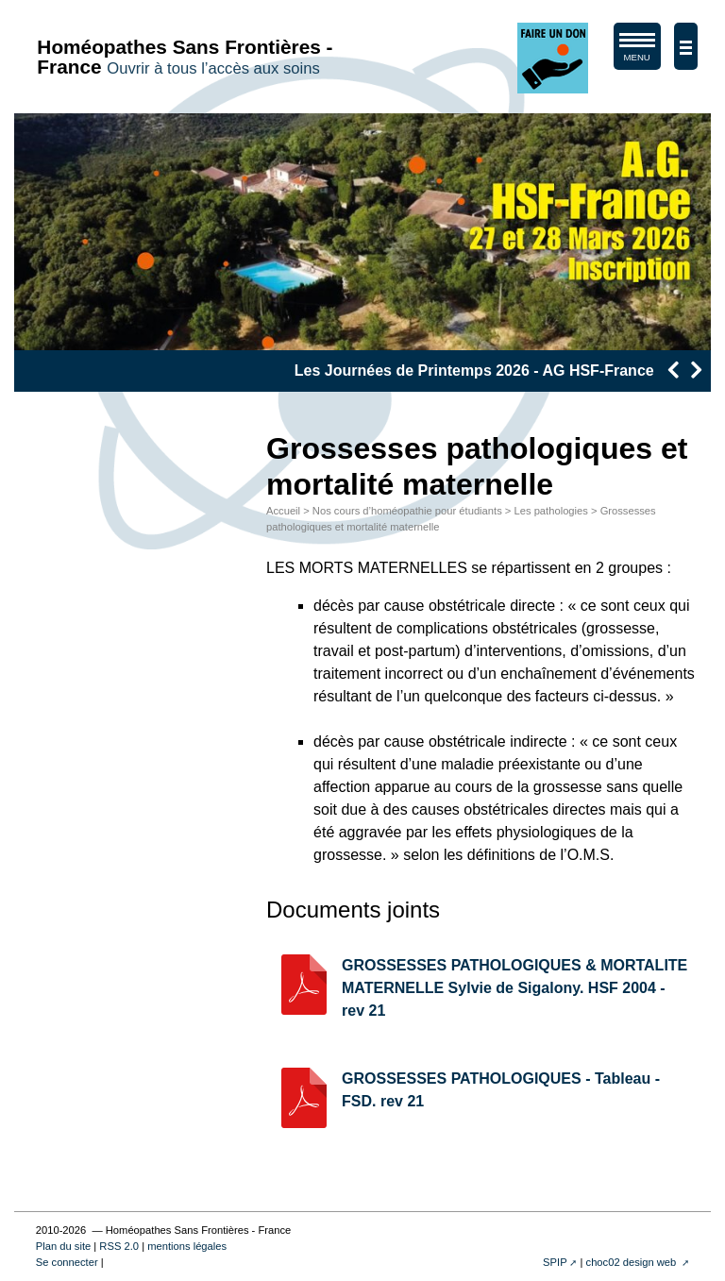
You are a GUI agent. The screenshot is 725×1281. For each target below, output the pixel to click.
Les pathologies (551, 510)
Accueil (283, 510)
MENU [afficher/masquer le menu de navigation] (637, 50)
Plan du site (63, 1246)
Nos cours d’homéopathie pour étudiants (407, 510)
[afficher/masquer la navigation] (686, 46)
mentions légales (187, 1246)
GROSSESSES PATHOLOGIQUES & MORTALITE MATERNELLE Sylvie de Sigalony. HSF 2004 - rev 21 (514, 988)
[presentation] (672, 369)
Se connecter (67, 1262)
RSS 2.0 (119, 1246)
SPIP (555, 1262)
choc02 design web (633, 1262)
